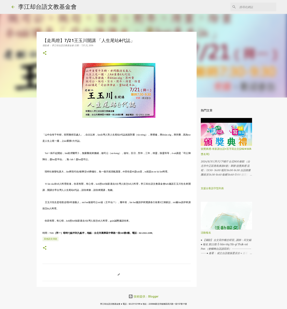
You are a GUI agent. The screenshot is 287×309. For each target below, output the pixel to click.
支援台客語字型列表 (212, 188)
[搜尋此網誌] (257, 7)
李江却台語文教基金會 (47, 6)
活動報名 (206, 232)
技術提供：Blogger (143, 296)
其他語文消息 (50, 239)
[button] (44, 53)
